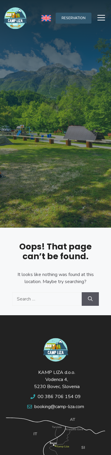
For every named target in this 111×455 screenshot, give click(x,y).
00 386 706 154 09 (59, 396)
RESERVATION (74, 18)
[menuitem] (46, 18)
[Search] (90, 299)
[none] (46, 18)
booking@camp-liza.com (59, 406)
